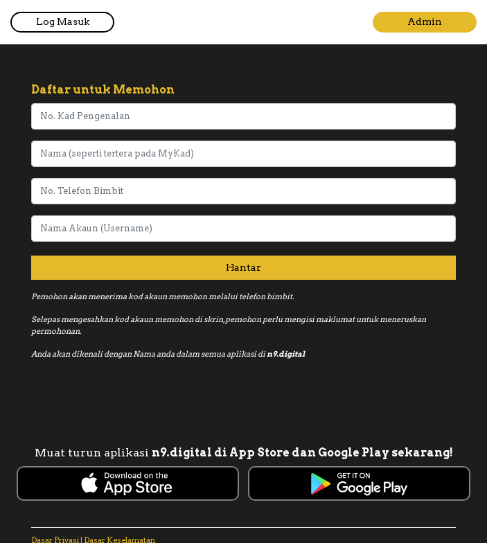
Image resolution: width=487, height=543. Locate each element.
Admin (424, 21)
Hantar (243, 267)
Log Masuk (62, 21)
